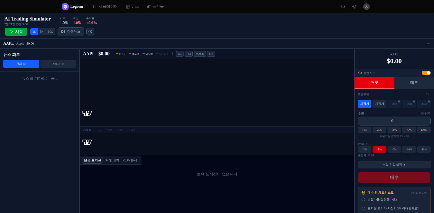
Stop (396, 103)
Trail (410, 103)
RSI (189, 53)
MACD (200, 53)
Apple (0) (58, 64)
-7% (394, 149)
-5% (379, 149)
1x (34, 32)
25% (379, 130)
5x (41, 32)
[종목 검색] (343, 6)
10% (364, 130)
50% (394, 130)
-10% (409, 149)
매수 (374, 83)
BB (180, 53)
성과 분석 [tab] (130, 160)
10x (50, 32)
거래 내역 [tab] (112, 160)
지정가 (379, 104)
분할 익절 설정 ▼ (394, 164)
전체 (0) (21, 64)
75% (409, 130)
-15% (424, 149)
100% (424, 130)
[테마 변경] (354, 6)
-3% (364, 149)
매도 (414, 83)
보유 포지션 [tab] (92, 160)
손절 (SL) (364, 144)
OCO (425, 103)
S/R (211, 53)
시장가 (364, 104)
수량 (361, 113)
